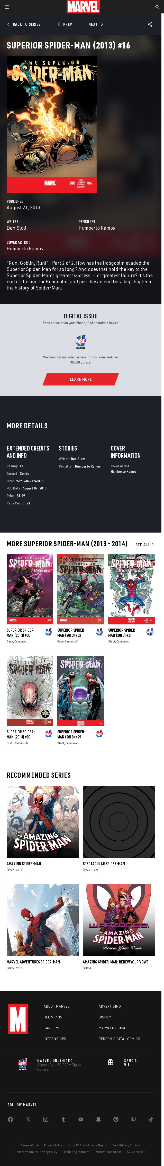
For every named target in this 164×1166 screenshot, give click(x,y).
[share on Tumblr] (63, 1120)
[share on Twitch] (133, 1120)
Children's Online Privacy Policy (36, 1152)
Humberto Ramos (97, 228)
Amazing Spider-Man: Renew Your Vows (115, 961)
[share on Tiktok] (151, 1120)
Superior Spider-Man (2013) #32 (71, 633)
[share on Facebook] (10, 1120)
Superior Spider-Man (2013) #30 (21, 734)
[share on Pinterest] (116, 1120)
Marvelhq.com (112, 1028)
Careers (51, 1028)
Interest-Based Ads (108, 1152)
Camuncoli (21, 641)
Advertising (110, 1006)
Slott (111, 641)
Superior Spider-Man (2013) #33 (21, 633)
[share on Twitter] (28, 1120)
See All (144, 544)
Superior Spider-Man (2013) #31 (122, 633)
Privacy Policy (53, 1145)
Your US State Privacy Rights (87, 1145)
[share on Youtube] (81, 1120)
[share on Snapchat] (98, 1120)
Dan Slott (16, 228)
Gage (10, 641)
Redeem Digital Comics (119, 1039)
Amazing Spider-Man (24, 863)
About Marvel (56, 1006)
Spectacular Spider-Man (104, 863)
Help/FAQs (53, 1017)
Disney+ (106, 1017)
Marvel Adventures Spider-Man (33, 961)
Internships (55, 1039)
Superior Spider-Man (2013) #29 (71, 734)
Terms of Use (30, 1145)
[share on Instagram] (45, 1120)
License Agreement (75, 1152)
